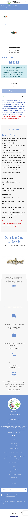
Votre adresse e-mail (6, 485)
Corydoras (7, 170)
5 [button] (13, 294)
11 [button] (8, 296)
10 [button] (24, 294)
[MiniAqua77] (14, 2)
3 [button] (8, 294)
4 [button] (10, 294)
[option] (5, 17)
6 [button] (15, 294)
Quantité (14, 83)
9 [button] (22, 294)
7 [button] (17, 294)
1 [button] (4, 294)
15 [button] (17, 296)
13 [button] (13, 296)
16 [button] (19, 296)
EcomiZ (8, 510)
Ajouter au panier (14, 91)
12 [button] (10, 296)
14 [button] (15, 296)
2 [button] (6, 294)
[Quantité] (14, 86)
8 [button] (19, 294)
